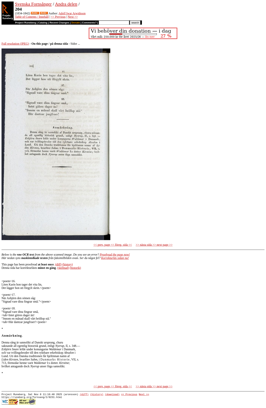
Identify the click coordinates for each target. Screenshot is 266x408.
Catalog (42, 22)
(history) (67, 264)
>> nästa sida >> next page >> (154, 244)
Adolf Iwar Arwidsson (72, 13)
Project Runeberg (25, 22)
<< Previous (58, 16)
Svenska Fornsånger (33, 4)
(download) (112, 394)
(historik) (75, 267)
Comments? (89, 22)
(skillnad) (63, 267)
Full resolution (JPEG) (15, 43)
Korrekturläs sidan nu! (115, 258)
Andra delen (66, 4)
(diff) (58, 264)
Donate (75, 22)
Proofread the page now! (115, 254)
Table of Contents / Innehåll (32, 16)
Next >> (73, 16)
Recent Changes (59, 22)
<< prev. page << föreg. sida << (112, 244)
